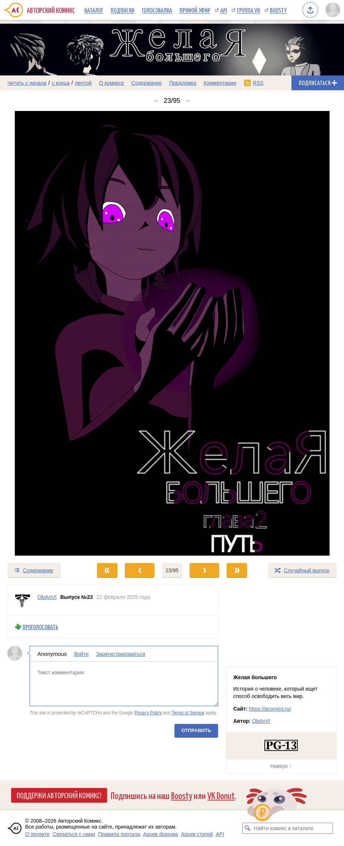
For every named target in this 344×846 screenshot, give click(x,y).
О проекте (37, 834)
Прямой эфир (195, 10)
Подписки (122, 10)
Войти (81, 654)
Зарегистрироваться (120, 654)
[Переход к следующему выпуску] (172, 333)
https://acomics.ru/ (270, 709)
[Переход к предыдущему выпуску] (43, 333)
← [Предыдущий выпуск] (156, 100)
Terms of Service (187, 712)
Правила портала (119, 834)
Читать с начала (27, 83)
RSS (258, 83)
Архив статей (197, 834)
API (223, 10)
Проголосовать (40, 627)
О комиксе (111, 83)
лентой (83, 83)
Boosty (278, 10)
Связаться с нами (74, 834)
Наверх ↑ (281, 766)
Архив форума (160, 834)
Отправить (196, 730)
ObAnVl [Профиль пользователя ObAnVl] (47, 597)
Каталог (93, 10)
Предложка (182, 83)
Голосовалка (157, 10)
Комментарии (220, 83)
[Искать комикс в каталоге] (248, 828)
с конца (61, 83)
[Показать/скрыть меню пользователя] (333, 10)
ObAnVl (261, 721)
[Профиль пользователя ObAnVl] (22, 600)
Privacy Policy (148, 712)
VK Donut (221, 795)
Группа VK (248, 10)
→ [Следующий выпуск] (187, 100)
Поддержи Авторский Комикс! (59, 795)
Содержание (146, 83)
